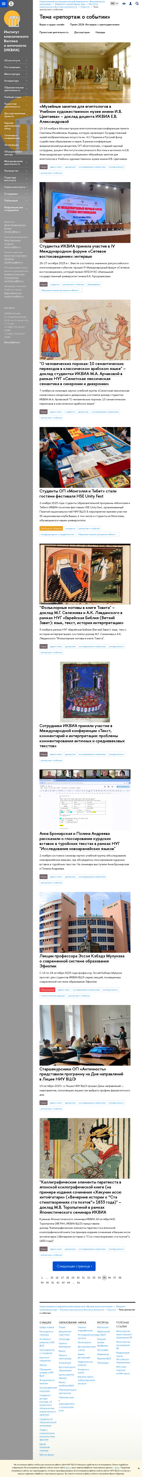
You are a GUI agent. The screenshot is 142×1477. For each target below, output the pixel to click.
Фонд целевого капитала (47, 1382)
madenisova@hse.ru (14, 296)
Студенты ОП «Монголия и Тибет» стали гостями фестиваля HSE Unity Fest (77, 493)
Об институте (12, 60)
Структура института (10, 179)
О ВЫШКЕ (45, 1322)
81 (78, 1282)
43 (63, 1282)
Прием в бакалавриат (65, 1345)
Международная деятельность (13, 162)
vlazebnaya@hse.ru (13, 262)
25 (52, 1277)
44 (68, 1282)
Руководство (11, 170)
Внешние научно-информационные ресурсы (86, 1380)
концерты (70, 528)
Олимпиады (64, 1339)
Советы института (14, 187)
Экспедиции (11, 144)
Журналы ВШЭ (104, 1358)
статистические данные (53, 995)
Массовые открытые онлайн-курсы (123, 1370)
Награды (100, 32)
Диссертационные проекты (14, 115)
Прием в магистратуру (65, 1357)
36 (109, 1277)
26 (57, 1277)
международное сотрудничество (57, 534)
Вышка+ (62, 1350)
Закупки (43, 1364)
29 (72, 1277)
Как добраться (12, 342)
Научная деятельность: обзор (12, 125)
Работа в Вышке (46, 1454)
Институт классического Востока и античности (82, 1309)
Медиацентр (103, 1354)
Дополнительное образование (67, 1369)
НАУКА (82, 1322)
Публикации (11, 200)
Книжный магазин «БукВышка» (102, 1342)
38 (119, 1277)
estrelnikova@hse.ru (14, 281)
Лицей (62, 1327)
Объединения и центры (13, 153)
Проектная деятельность (12, 105)
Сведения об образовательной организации (47, 1422)
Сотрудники (11, 193)
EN (117, 3)
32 (88, 1277)
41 (52, 1282)
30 (78, 1277)
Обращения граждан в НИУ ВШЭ (46, 1372)
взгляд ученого (116, 166)
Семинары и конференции (12, 137)
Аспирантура (11, 80)
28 (67, 1277)
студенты (54, 284)
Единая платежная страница (44, 1447)
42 (57, 1282)
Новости (111, 1309)
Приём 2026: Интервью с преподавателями (94, 24)
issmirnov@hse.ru (12, 247)
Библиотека (102, 1327)
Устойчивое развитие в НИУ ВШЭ (47, 1342)
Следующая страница (74, 1266)
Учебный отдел (12, 97)
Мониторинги (84, 1342)
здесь (67, 1467)
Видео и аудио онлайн (51, 24)
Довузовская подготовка (65, 1333)
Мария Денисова (12, 293)
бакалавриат (94, 284)
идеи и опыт (56, 166)
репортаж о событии (51, 172)
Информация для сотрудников (13, 209)
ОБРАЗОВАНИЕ (68, 1322)
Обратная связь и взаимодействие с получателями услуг (67, 1404)
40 (47, 1282)
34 (99, 1277)
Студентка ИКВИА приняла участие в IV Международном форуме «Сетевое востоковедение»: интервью (77, 251)
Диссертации (82, 32)
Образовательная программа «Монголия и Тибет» (61, 290)
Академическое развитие (85, 1363)
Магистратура (12, 73)
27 (62, 1277)
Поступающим (12, 67)
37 (114, 1277)
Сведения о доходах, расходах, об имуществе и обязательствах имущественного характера (47, 1405)
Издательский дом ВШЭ (103, 1333)
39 (42, 1282)
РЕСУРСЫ (102, 1322)
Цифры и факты (46, 1327)
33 (93, 1277)
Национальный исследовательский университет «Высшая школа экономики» (76, 1306)
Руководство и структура (46, 1333)
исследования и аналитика (92, 166)
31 (83, 1277)
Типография (102, 1349)
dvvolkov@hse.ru (12, 231)
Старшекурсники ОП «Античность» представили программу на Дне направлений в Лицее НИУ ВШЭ (81, 1074)
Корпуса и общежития (45, 1359)
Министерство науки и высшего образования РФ (124, 1334)
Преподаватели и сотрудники (47, 1351)
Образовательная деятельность (14, 89)
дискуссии (70, 166)
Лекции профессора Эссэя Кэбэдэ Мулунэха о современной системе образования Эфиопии (81, 961)
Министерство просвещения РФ (123, 1345)
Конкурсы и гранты (83, 1371)
